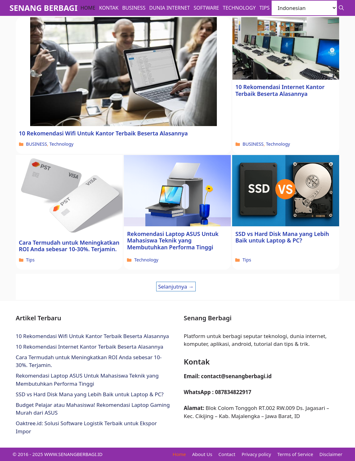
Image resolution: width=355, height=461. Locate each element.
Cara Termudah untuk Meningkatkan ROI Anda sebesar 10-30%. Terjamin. (69, 246)
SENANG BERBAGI (44, 7)
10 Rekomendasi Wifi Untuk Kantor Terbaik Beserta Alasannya (103, 133)
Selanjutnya (176, 286)
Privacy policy (256, 454)
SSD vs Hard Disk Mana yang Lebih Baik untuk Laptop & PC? (282, 237)
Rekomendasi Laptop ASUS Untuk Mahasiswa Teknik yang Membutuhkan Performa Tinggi (172, 240)
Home (88, 7)
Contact (226, 454)
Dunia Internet (169, 7)
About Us (202, 454)
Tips (264, 7)
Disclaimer (330, 454)
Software (206, 7)
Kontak (109, 7)
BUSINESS (134, 7)
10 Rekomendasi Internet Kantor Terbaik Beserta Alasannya (280, 90)
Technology (239, 7)
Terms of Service (295, 454)
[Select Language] (304, 8)
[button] (341, 8)
